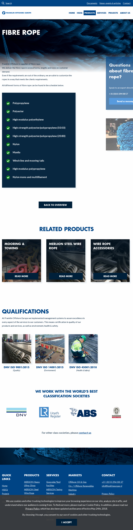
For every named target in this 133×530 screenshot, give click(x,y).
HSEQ (79, 13)
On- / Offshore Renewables (81, 486)
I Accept (66, 522)
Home (72, 13)
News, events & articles (110, 3)
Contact (126, 3)
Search (9, 3)
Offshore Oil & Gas (77, 482)
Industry (72, 494)
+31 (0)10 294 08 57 (112, 482)
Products (89, 13)
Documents (92, 3)
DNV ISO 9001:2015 (16, 367)
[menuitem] (92, 3)
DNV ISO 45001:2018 (83, 367)
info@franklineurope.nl (112, 486)
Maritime (72, 490)
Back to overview (55, 204)
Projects (113, 13)
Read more (21, 276)
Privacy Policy (32, 508)
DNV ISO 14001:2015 (49, 367)
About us (125, 13)
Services (101, 13)
